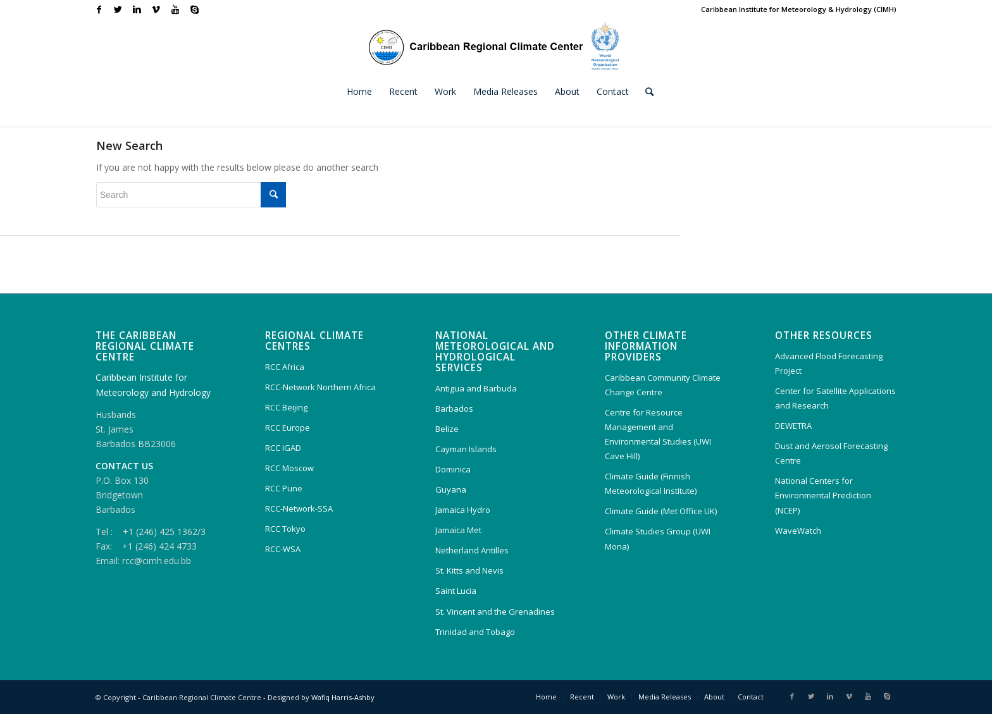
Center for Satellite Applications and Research (835, 398)
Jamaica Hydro (462, 509)
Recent (582, 696)
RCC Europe (287, 427)
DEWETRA (793, 425)
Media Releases (664, 696)
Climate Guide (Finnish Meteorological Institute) (651, 483)
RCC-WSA (283, 549)
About (714, 696)
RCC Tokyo (285, 528)
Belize (447, 428)
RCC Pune (283, 488)
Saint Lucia (455, 590)
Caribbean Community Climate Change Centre (663, 385)
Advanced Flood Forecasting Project (829, 363)
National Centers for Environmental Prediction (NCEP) (823, 495)
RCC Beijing (286, 407)
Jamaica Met (458, 530)
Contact (751, 696)
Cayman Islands (466, 449)
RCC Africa (284, 366)
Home (546, 696)
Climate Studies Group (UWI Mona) (657, 538)
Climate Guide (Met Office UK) (661, 511)
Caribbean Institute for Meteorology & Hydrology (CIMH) (798, 9)
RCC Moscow (289, 468)
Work (616, 696)
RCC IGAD (283, 447)
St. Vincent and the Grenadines (495, 611)
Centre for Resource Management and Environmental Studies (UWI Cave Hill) (658, 434)
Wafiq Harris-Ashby (343, 697)
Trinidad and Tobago (475, 631)
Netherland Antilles (472, 550)
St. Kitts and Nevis (469, 570)
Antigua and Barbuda (476, 388)
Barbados (454, 408)
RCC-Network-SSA (299, 508)
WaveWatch (798, 530)
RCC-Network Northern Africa (320, 387)
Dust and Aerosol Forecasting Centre (831, 453)
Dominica (453, 469)
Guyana (450, 489)
